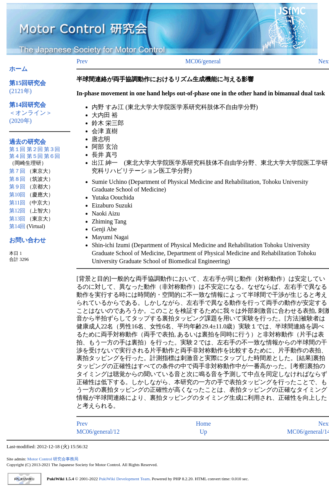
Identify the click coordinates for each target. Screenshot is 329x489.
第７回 (17, 171)
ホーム (18, 69)
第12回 (17, 211)
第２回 (35, 149)
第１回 (17, 149)
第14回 (17, 226)
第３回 (52, 149)
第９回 (17, 187)
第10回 (17, 195)
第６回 (52, 156)
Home (203, 423)
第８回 (17, 179)
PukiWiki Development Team (124, 478)
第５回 (35, 156)
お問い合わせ (27, 240)
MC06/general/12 (98, 431)
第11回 (17, 203)
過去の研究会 (27, 141)
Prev (82, 61)
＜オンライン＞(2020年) (30, 112)
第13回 (17, 219)
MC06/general (202, 61)
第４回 (17, 156)
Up (203, 431)
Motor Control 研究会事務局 (52, 459)
